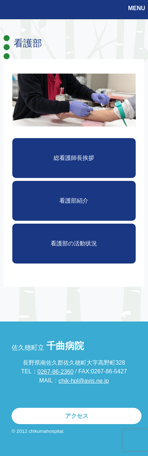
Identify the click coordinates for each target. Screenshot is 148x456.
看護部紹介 (73, 201)
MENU (136, 8)
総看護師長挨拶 (74, 158)
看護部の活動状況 (74, 243)
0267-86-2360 (56, 372)
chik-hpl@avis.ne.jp (84, 381)
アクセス (76, 416)
